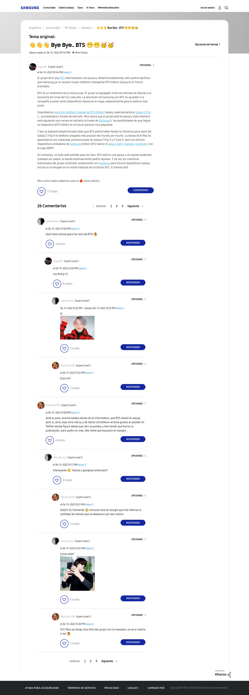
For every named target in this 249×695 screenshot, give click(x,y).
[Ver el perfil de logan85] (42, 66)
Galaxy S (67, 72)
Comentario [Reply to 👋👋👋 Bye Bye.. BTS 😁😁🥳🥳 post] (140, 190)
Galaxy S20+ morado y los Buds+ (128, 144)
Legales (133, 688)
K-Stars (90, 7)
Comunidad (49, 7)
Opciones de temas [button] (206, 44)
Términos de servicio (82, 688)
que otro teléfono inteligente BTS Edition (79, 112)
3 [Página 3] (122, 206)
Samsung (75, 144)
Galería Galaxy (66, 7)
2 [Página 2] (116, 206)
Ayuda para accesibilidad (42, 688)
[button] (148, 65)
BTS (62, 78)
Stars (80, 7)
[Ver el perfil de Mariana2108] (68, 365)
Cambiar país (156, 688)
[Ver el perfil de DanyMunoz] (52, 221)
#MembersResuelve (108, 7)
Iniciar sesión (208, 7)
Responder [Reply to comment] (133, 242)
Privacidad (111, 688)
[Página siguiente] (135, 206)
